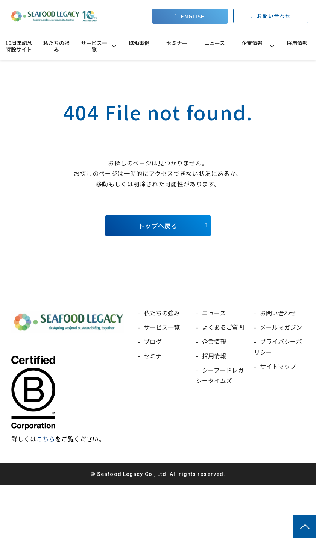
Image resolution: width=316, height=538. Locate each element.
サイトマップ (278, 366)
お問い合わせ (274, 16)
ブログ (153, 341)
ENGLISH (193, 16)
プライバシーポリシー (278, 346)
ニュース (214, 43)
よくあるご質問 (223, 327)
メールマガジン (281, 327)
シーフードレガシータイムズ (220, 375)
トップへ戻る (158, 225)
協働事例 (139, 43)
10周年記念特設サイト (18, 46)
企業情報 (252, 43)
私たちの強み (56, 46)
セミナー (176, 43)
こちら (45, 438)
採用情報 (297, 43)
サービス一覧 (94, 46)
